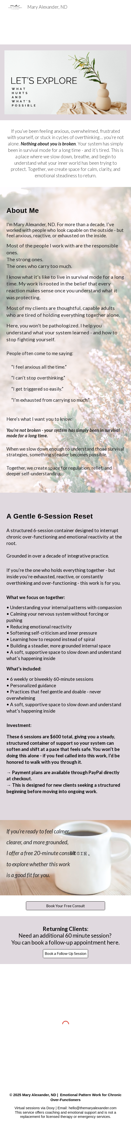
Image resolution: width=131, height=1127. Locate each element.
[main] (65, 153)
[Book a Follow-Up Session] (65, 953)
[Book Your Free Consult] (65, 905)
